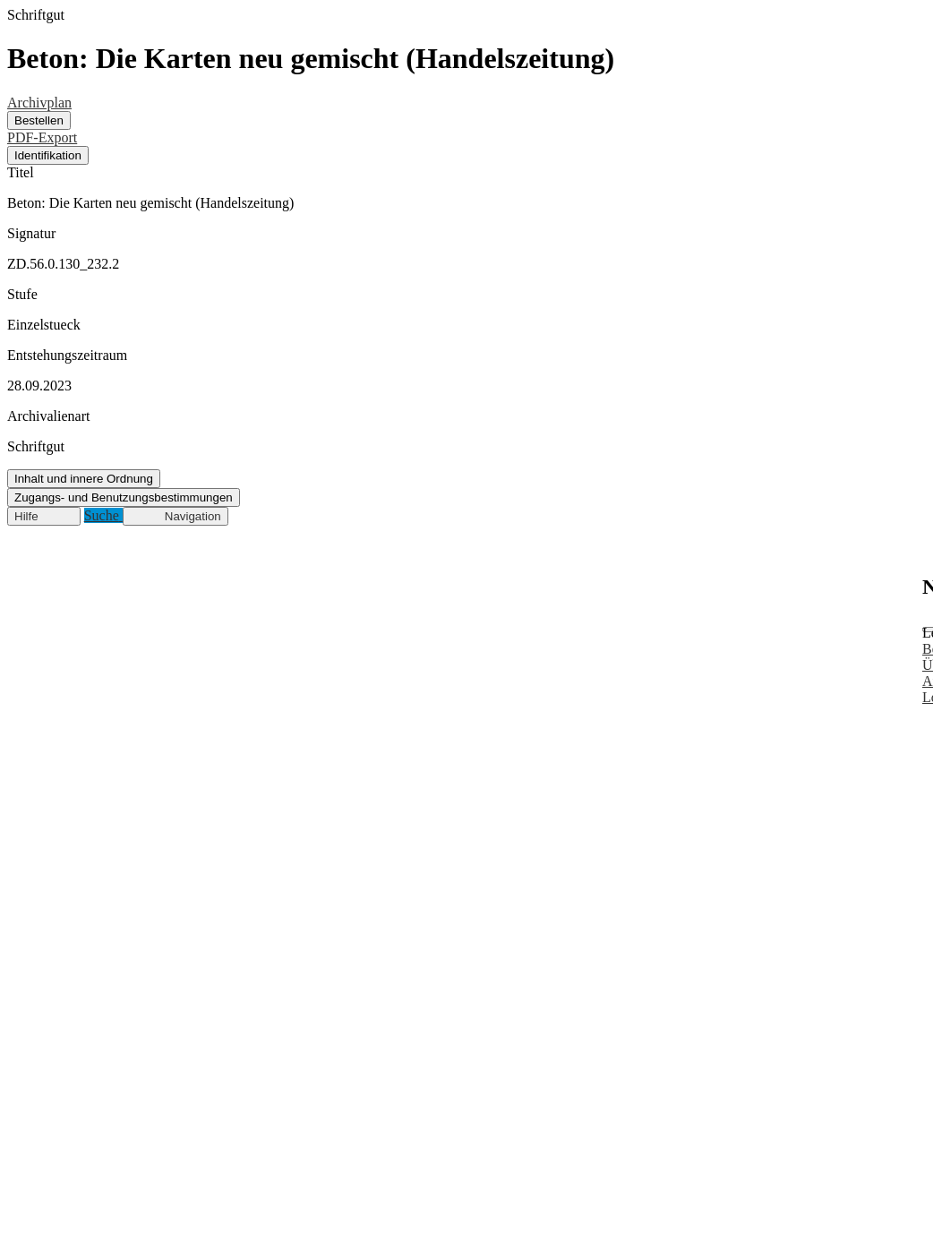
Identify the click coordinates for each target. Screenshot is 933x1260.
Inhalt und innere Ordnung (83, 478)
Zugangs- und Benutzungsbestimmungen (123, 497)
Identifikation (47, 155)
